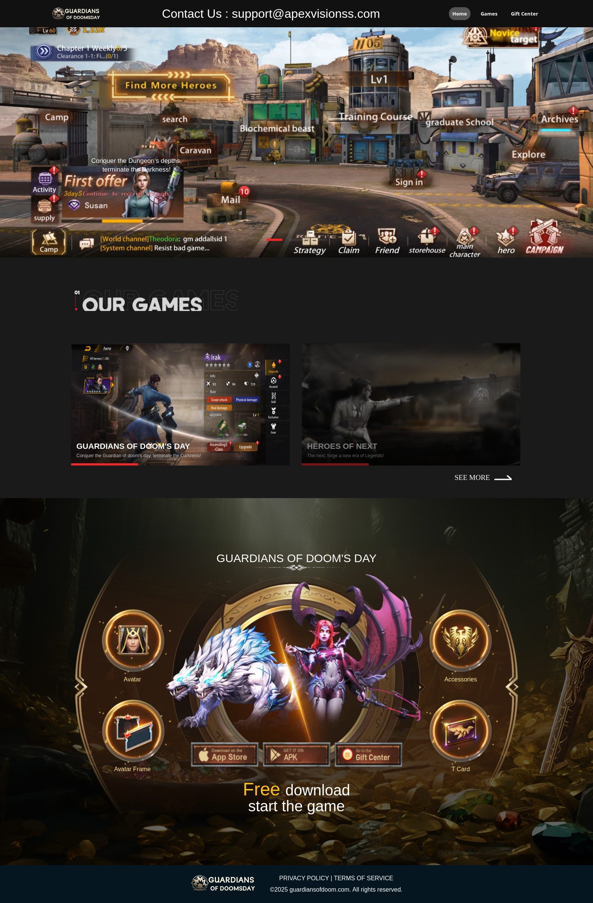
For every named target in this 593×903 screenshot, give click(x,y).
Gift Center (524, 13)
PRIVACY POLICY (304, 878)
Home (459, 13)
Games (489, 13)
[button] (274, 240)
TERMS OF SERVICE (363, 878)
